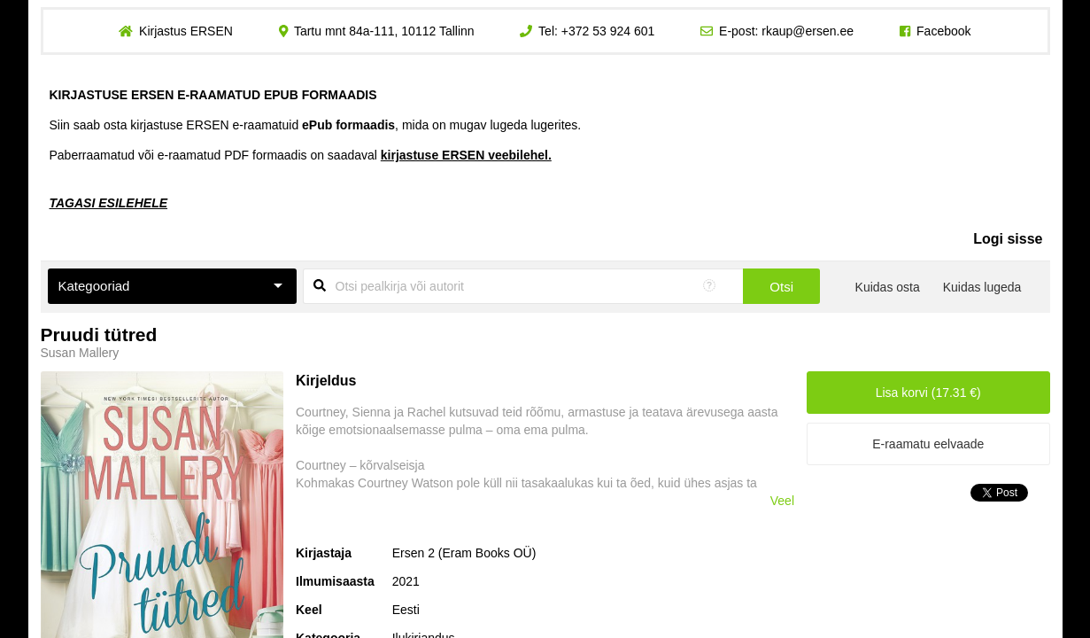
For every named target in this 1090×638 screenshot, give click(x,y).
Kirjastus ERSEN (186, 31)
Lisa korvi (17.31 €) (928, 392)
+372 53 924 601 (608, 31)
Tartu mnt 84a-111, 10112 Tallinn (384, 31)
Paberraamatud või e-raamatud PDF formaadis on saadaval (301, 155)
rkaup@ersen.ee (807, 31)
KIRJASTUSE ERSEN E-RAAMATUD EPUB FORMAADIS (213, 95)
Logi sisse (1007, 238)
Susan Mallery (80, 353)
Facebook (943, 31)
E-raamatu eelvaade (928, 444)
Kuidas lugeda (982, 287)
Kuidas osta (887, 287)
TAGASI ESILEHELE (109, 203)
